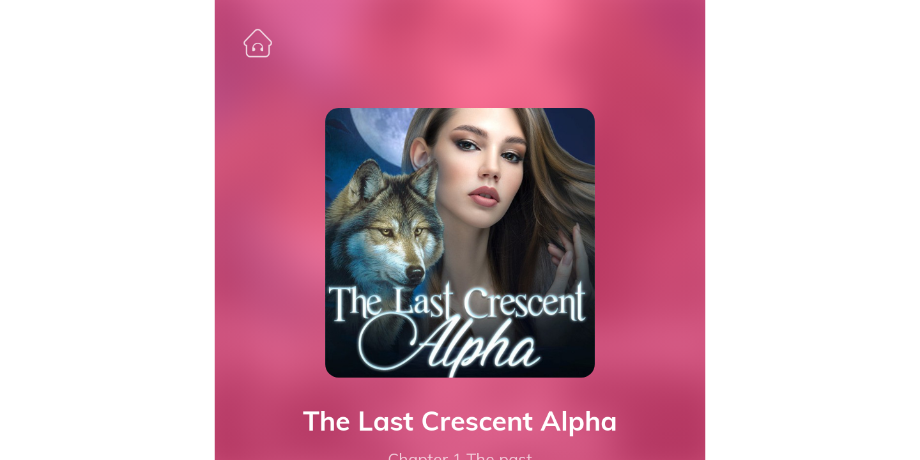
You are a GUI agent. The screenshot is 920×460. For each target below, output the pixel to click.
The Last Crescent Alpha (460, 421)
